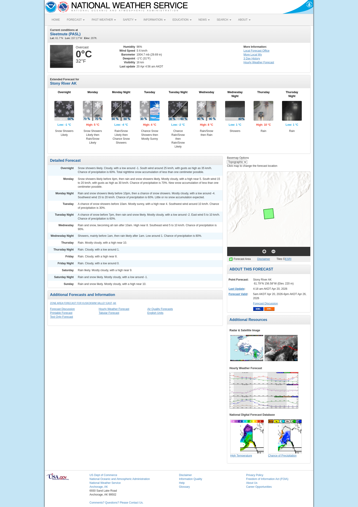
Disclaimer (263, 259)
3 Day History (251, 58)
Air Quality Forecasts (160, 309)
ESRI (288, 259)
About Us (251, 483)
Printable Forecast (61, 313)
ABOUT (244, 19)
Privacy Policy (254, 475)
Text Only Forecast (61, 316)
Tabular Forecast (109, 313)
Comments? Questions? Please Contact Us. (116, 502)
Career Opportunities (259, 486)
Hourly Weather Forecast (114, 309)
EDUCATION (182, 19)
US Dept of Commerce (103, 475)
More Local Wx (252, 54)
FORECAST (76, 19)
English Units (155, 313)
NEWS (204, 19)
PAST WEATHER (104, 19)
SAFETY (130, 19)
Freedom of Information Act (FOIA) (267, 479)
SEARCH (224, 19)
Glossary (184, 486)
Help (182, 483)
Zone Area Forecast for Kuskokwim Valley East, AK (83, 303)
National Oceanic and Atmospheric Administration (120, 479)
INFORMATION (154, 19)
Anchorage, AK (99, 486)
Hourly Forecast (258, 62)
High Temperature (241, 455)
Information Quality (190, 479)
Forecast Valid (238, 294)
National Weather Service (105, 483)
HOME (56, 19)
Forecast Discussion (62, 309)
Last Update (236, 288)
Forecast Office (256, 50)
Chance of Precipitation (282, 455)
